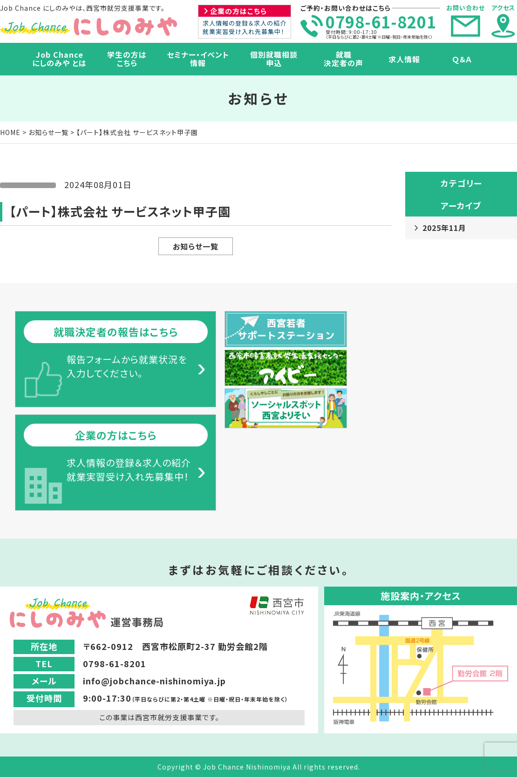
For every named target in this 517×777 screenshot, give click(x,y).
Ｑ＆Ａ (462, 59)
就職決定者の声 (343, 58)
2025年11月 (444, 227)
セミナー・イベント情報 (198, 58)
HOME (10, 132)
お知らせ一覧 (48, 132)
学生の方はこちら (127, 58)
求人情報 (404, 59)
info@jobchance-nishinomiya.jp (154, 681)
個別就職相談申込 (274, 58)
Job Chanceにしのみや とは (59, 58)
